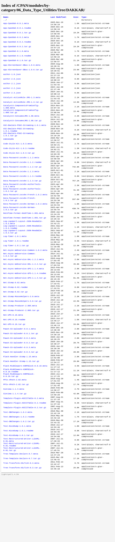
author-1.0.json (12, 82)
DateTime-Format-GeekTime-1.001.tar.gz (24, 246)
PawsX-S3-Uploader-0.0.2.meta (19, 384)
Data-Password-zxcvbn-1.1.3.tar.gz (22, 204)
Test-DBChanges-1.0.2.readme (18, 474)
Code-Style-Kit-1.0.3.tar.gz (18, 172)
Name (6, 17)
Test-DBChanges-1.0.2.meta (17, 468)
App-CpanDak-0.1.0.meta (16, 56)
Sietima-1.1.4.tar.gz (14, 447)
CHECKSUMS (8, 156)
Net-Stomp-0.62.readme (15, 326)
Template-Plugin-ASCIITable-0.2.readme (24, 458)
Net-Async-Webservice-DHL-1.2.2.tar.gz (24, 299)
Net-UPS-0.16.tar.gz (14, 368)
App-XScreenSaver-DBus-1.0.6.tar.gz (23, 77)
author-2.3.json (12, 103)
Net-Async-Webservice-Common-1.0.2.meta (25, 283)
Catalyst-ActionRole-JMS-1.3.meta (21, 109)
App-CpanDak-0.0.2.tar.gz (17, 51)
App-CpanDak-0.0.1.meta (16, 24)
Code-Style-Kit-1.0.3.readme (18, 167)
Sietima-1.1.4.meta (13, 442)
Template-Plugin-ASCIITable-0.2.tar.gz (24, 463)
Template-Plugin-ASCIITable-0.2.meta (23, 453)
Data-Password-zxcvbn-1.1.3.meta (21, 193)
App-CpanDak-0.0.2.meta (16, 40)
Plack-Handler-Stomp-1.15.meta (20, 405)
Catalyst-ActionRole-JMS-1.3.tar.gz (23, 114)
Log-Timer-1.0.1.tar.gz (16, 278)
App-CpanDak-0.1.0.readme (17, 61)
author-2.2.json (12, 98)
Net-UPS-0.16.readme (14, 363)
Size (76, 17)
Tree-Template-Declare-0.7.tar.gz (21, 521)
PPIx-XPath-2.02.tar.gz (16, 437)
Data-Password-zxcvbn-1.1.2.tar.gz (22, 188)
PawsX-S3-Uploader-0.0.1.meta (19, 373)
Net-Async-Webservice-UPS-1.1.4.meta (23, 304)
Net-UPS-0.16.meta (13, 357)
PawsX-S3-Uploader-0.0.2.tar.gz (20, 389)
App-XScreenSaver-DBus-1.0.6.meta (21, 72)
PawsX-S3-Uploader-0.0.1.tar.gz (20, 379)
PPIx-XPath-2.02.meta (14, 431)
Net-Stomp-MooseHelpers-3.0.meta (21, 336)
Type (84, 17)
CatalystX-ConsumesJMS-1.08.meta (21, 130)
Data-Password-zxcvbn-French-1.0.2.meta (25, 220)
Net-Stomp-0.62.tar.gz (15, 331)
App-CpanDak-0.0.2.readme (17, 45)
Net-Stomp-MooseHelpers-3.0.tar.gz (22, 342)
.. (4, 20)
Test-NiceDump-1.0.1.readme (18, 490)
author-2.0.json (12, 88)
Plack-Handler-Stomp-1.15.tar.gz (21, 410)
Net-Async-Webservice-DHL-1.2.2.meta (23, 294)
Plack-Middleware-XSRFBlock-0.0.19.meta (25, 416)
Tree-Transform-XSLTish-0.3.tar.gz (22, 532)
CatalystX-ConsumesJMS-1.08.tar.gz (22, 135)
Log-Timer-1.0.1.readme (16, 273)
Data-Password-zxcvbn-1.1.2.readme (22, 183)
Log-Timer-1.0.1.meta (14, 267)
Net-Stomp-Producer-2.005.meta (20, 347)
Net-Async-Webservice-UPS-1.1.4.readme (24, 310)
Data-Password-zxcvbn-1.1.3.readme (22, 199)
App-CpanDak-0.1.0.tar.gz (17, 66)
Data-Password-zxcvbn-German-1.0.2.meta (25, 230)
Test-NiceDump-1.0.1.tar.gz (18, 495)
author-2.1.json (12, 93)
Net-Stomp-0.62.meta (14, 320)
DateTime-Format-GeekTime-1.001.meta (23, 241)
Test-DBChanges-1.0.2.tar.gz (18, 479)
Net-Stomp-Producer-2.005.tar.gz (21, 352)
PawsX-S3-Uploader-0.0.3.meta (19, 394)
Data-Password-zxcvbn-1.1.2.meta (21, 178)
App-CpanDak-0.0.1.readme (17, 29)
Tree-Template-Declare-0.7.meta (20, 516)
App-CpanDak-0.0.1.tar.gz (17, 35)
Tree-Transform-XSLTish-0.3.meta (21, 527)
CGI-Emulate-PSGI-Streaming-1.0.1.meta (24, 141)
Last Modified (58, 17)
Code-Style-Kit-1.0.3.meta (17, 162)
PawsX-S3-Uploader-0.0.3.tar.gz (20, 400)
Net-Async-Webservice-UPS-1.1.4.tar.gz (24, 315)
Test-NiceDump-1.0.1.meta (17, 484)
